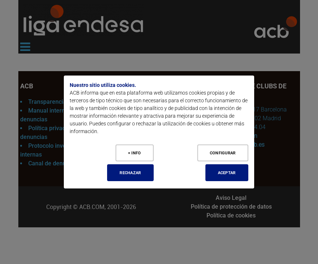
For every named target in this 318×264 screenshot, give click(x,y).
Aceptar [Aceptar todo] (225, 172)
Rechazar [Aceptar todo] (129, 172)
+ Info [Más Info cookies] (134, 152)
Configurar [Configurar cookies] (221, 152)
